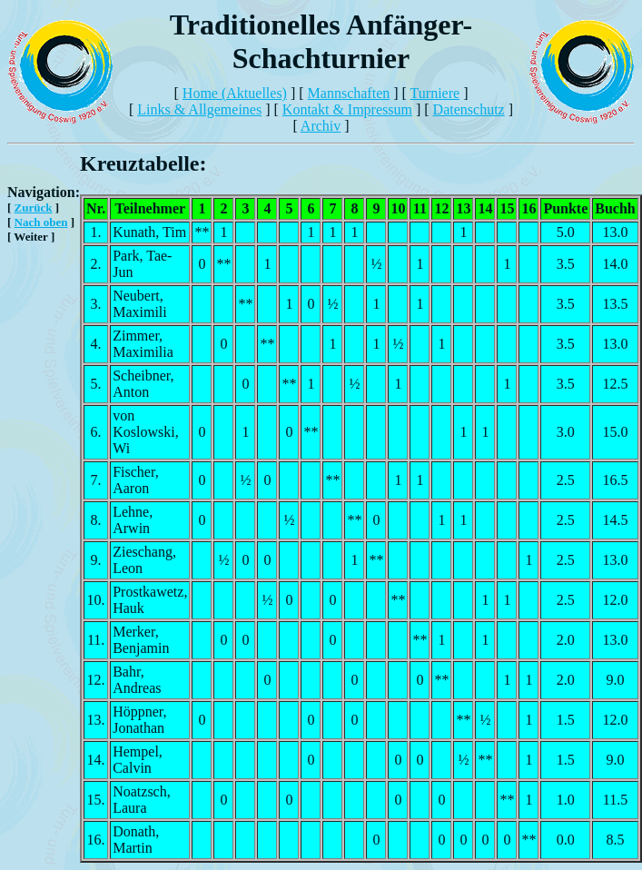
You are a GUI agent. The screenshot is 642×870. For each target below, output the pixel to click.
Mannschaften (349, 93)
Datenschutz (469, 109)
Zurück (34, 207)
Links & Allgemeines (199, 109)
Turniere (435, 93)
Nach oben (41, 222)
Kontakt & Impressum (347, 109)
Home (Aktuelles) (235, 93)
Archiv (321, 125)
